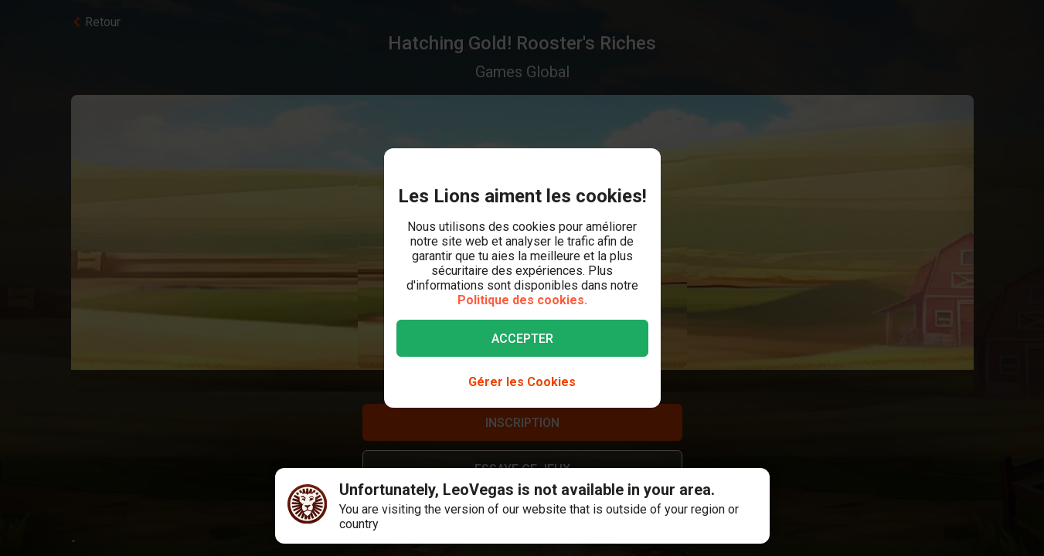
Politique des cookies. (522, 300)
